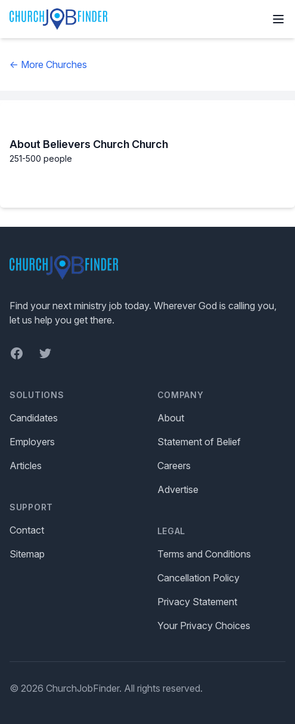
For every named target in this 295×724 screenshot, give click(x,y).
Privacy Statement (197, 602)
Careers (174, 466)
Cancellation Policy (198, 578)
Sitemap (27, 554)
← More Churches (48, 64)
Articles (26, 466)
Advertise (177, 489)
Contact (27, 530)
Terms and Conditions (204, 554)
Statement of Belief (199, 442)
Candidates (34, 418)
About (170, 418)
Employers (32, 442)
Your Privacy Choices (203, 625)
